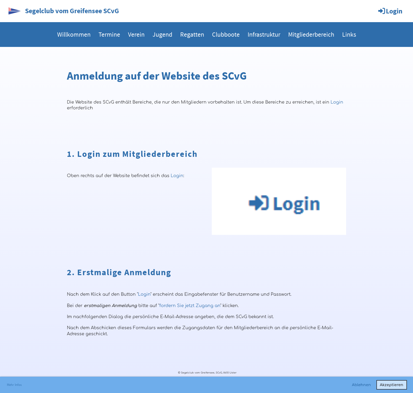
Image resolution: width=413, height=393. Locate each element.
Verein (136, 34)
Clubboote (226, 34)
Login (389, 11)
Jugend (162, 34)
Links (349, 34)
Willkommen (74, 34)
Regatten (192, 34)
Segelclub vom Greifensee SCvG (72, 10)
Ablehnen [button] (361, 385)
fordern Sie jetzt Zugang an (189, 305)
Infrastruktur (264, 34)
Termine (109, 34)
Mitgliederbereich (311, 34)
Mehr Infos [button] (14, 384)
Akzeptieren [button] (391, 385)
